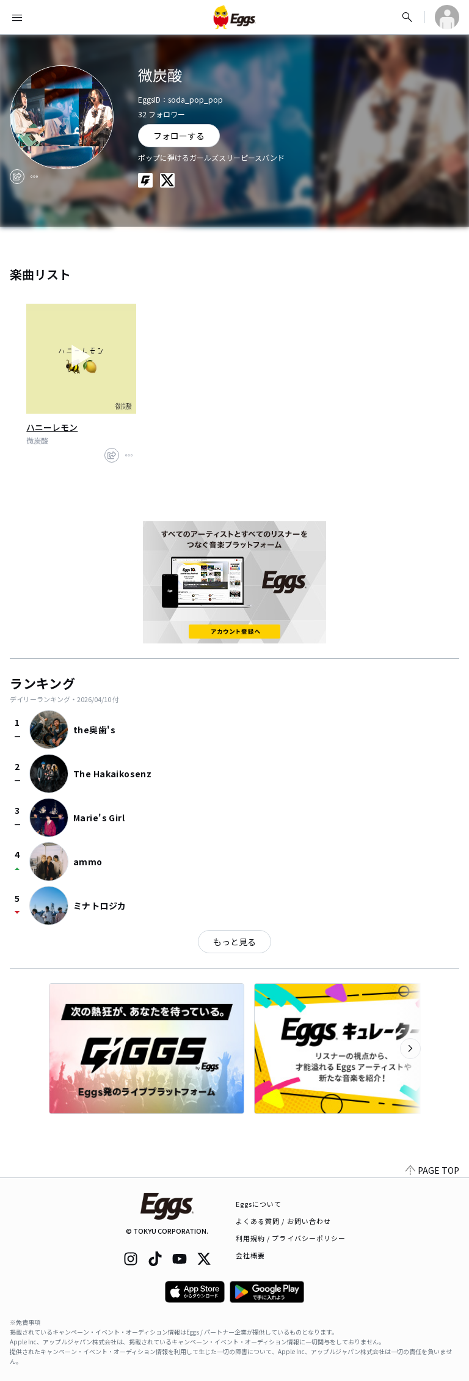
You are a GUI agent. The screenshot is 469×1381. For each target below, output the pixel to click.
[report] (34, 176)
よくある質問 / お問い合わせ (284, 1221)
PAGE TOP (432, 1170)
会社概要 (250, 1255)
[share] (17, 176)
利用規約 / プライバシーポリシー (291, 1238)
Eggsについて (259, 1204)
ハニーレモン (52, 427)
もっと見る (234, 942)
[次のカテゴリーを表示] (410, 1048)
